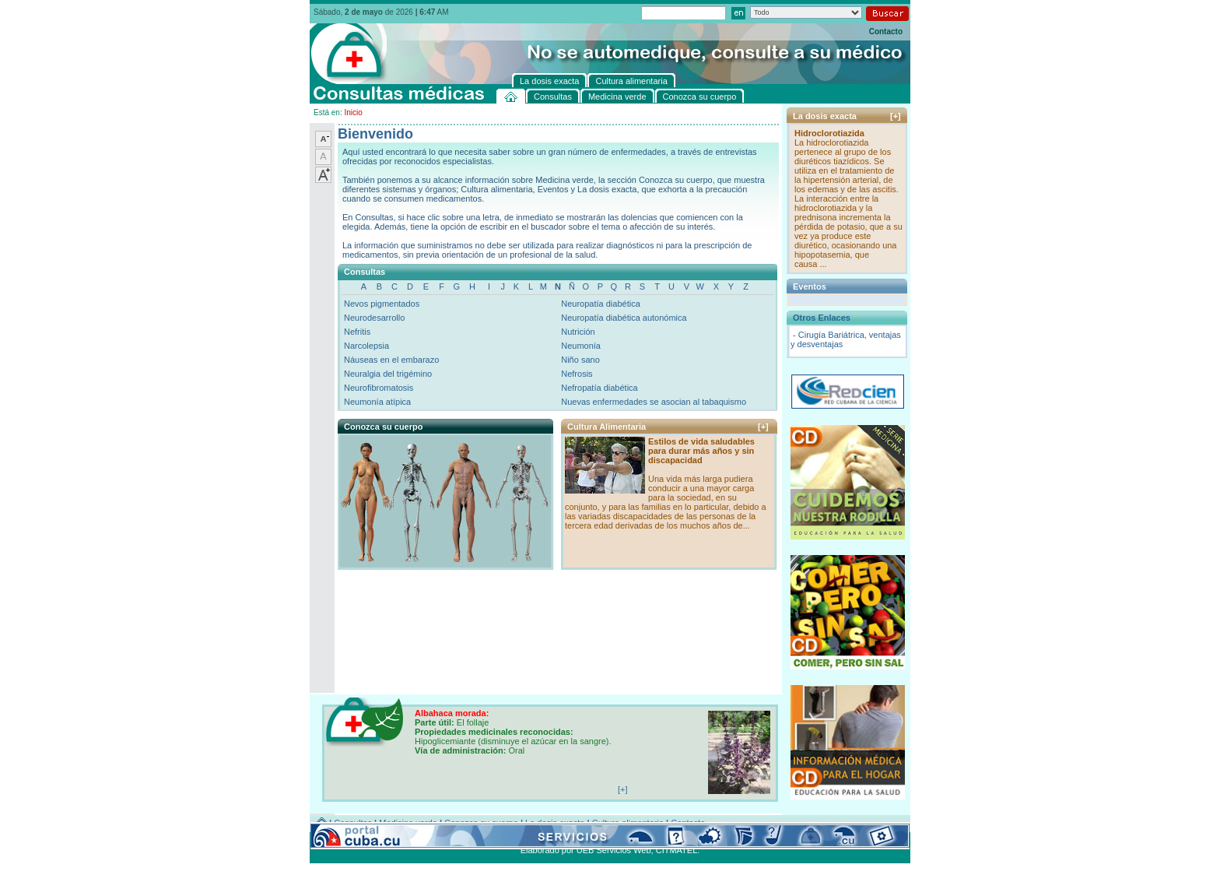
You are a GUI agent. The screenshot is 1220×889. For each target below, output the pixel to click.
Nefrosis (576, 373)
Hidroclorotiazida (829, 133)
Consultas (353, 823)
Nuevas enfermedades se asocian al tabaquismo (653, 401)
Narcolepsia (366, 345)
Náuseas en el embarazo (391, 359)
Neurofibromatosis (378, 387)
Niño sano (580, 359)
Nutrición (577, 331)
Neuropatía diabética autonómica (623, 317)
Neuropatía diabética (600, 303)
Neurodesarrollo (374, 317)
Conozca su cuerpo (481, 823)
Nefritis (357, 331)
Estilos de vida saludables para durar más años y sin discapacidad (701, 451)
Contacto (886, 31)
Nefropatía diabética (599, 387)
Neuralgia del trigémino (388, 373)
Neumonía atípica (377, 401)
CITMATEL (677, 850)
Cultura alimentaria (628, 823)
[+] (763, 426)
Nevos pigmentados (381, 303)
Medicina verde (408, 823)
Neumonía (581, 345)
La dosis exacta (554, 823)
